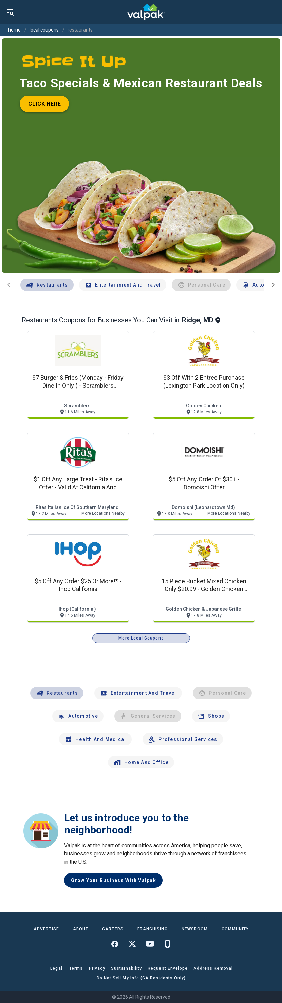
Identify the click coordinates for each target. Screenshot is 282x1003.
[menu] (10, 12)
